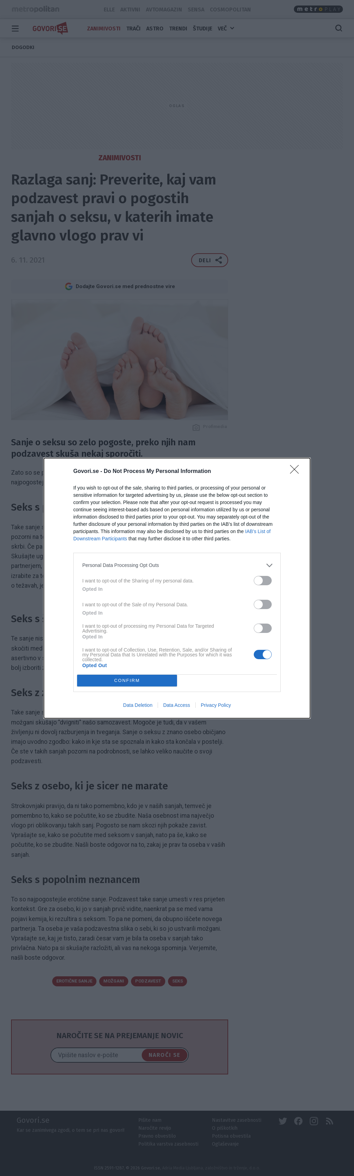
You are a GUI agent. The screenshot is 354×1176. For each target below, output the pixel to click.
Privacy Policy (216, 705)
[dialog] (177, 588)
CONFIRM (127, 680)
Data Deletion (137, 705)
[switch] (263, 580)
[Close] (296, 471)
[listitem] (177, 565)
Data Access (176, 705)
